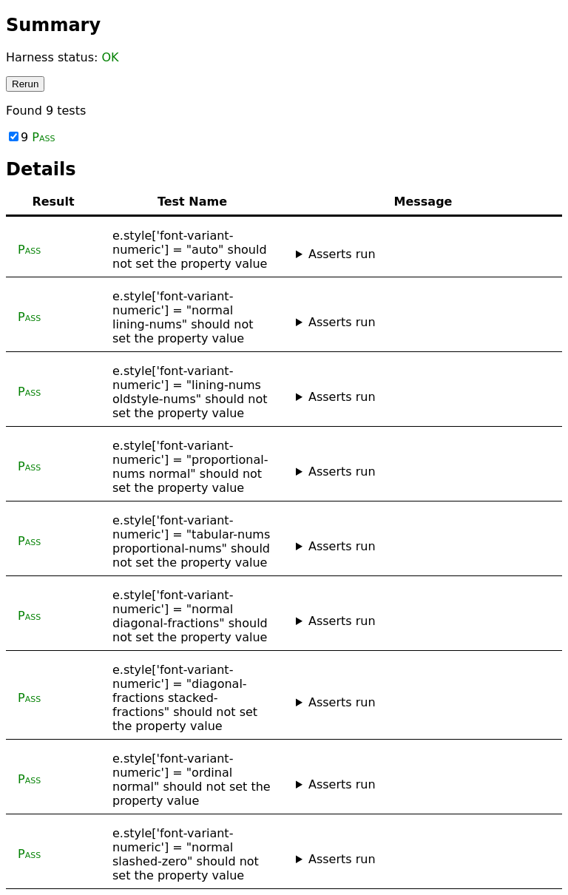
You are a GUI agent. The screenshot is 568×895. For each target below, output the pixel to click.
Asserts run (342, 254)
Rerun (25, 84)
